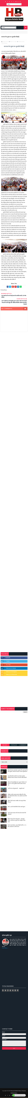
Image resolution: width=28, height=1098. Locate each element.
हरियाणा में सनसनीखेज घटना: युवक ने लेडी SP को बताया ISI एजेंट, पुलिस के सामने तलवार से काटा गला (17, 784)
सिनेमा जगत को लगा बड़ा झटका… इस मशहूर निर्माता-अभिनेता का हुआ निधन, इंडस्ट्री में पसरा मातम (16, 821)
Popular (14, 745)
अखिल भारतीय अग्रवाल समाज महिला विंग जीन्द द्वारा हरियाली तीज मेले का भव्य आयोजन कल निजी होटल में (17, 796)
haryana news (21, 42)
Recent (5, 745)
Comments (22, 745)
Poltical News (4, 43)
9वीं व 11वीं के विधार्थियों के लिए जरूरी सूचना (16, 807)
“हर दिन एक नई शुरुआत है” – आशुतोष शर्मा (16, 788)
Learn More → (5, 948)
